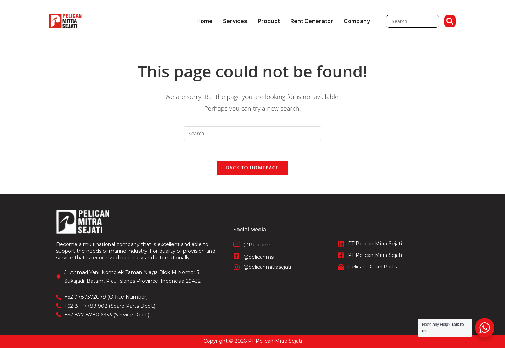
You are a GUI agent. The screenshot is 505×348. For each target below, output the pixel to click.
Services (235, 21)
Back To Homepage (252, 168)
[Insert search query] (252, 133)
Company (357, 21)
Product (269, 21)
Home (204, 21)
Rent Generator (311, 21)
